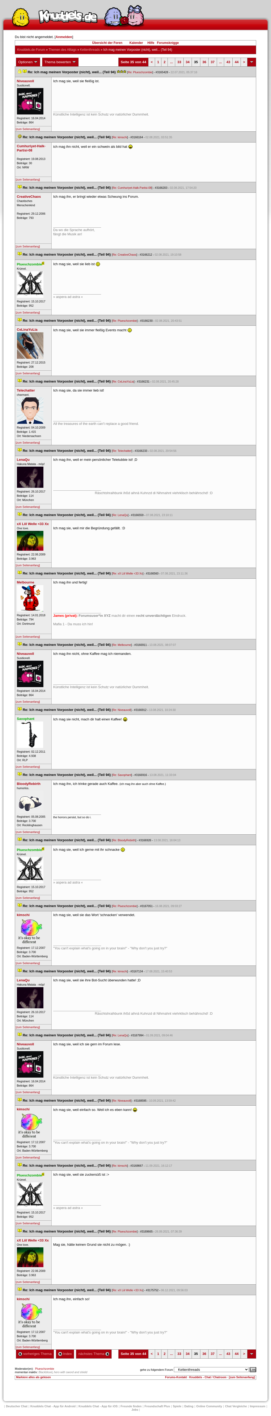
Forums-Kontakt (176, 1377)
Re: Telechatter (121, 450)
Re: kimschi (119, 137)
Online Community (209, 1406)
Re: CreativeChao (124, 254)
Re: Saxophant (121, 774)
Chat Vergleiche (236, 1406)
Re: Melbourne (121, 644)
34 (187, 62)
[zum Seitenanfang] (28, 129)
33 (179, 62)
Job (135, 1409)
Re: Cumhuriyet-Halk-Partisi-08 (131, 187)
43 (228, 62)
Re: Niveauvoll (121, 709)
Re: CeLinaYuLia (123, 381)
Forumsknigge (168, 43)
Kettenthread (90, 50)
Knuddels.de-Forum (31, 50)
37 (212, 62)
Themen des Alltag (62, 50)
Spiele (177, 1406)
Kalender (136, 43)
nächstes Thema (93, 1354)
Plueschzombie (44, 1368)
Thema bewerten (60, 62)
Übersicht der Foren (107, 43)
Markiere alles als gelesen (33, 1377)
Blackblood (45, 1372)
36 (204, 62)
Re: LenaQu (120, 515)
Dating (188, 1406)
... (171, 62)
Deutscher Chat (16, 1406)
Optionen (28, 62)
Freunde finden (131, 1406)
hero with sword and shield (70, 1372)
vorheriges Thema (35, 1354)
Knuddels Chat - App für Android (53, 1406)
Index (65, 1354)
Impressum (257, 1406)
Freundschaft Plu (157, 1406)
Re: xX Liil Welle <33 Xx (127, 573)
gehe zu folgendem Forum (156, 1369)
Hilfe (150, 43)
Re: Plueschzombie (140, 72)
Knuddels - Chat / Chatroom (208, 1377)
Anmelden (64, 37)
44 (236, 62)
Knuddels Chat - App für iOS (98, 1406)
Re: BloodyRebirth (123, 840)
